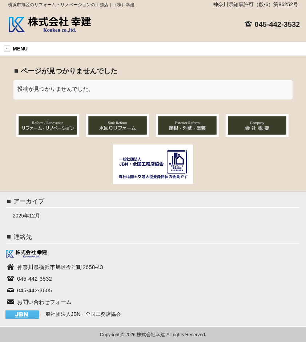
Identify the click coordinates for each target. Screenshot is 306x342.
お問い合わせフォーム (44, 302)
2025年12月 (26, 216)
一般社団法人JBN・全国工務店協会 (80, 314)
